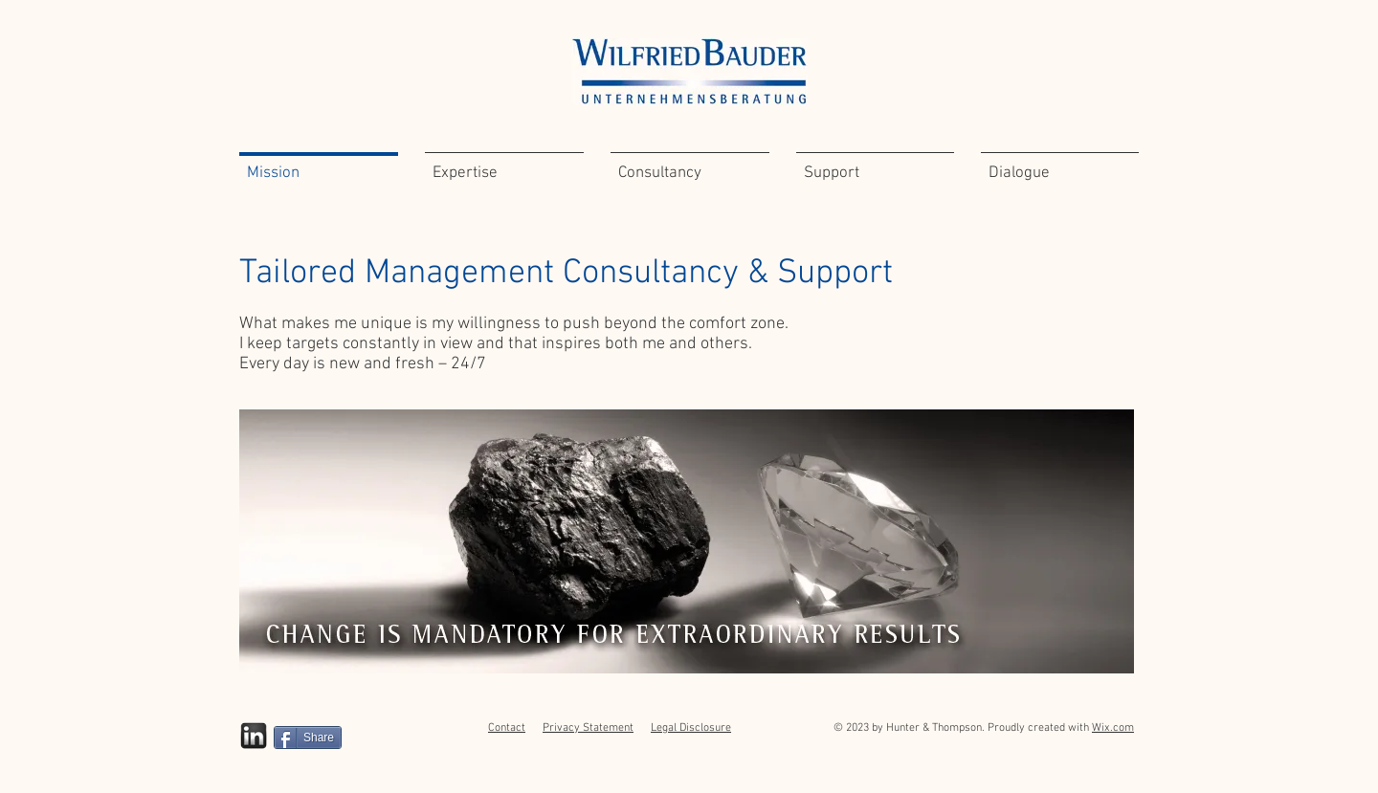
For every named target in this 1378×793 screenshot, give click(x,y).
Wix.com (1113, 728)
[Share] (308, 737)
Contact (506, 728)
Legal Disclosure (691, 728)
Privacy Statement (588, 728)
